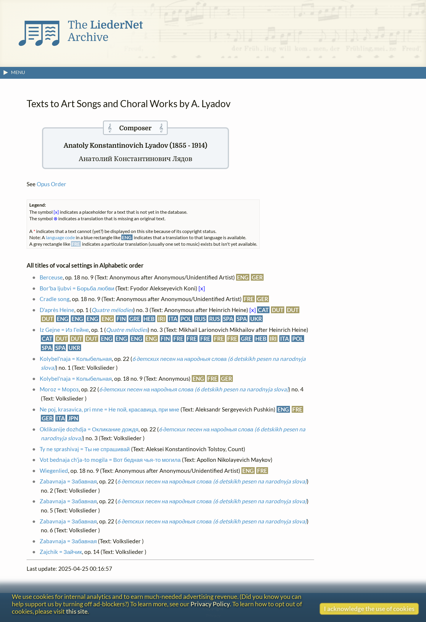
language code (60, 237)
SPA (228, 318)
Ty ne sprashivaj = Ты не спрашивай (85, 449)
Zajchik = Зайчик (61, 551)
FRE (249, 298)
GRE (134, 318)
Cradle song (55, 298)
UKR (256, 318)
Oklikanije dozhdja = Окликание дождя (89, 429)
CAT (263, 309)
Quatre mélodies (112, 309)
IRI (161, 318)
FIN (121, 318)
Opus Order (51, 184)
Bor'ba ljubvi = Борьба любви (77, 288)
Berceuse (51, 277)
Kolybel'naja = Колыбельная (76, 358)
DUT (277, 309)
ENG (242, 277)
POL (185, 318)
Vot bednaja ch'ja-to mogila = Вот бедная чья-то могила (110, 459)
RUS (200, 318)
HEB (148, 318)
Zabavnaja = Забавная (68, 481)
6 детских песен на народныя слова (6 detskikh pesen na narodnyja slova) (193, 389)
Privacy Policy (210, 603)
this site (77, 611)
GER (257, 277)
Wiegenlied (54, 470)
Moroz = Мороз (59, 389)
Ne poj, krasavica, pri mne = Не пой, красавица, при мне (109, 409)
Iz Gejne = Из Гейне (64, 329)
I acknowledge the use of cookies (369, 608)
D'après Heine (57, 309)
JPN (73, 418)
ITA (173, 318)
